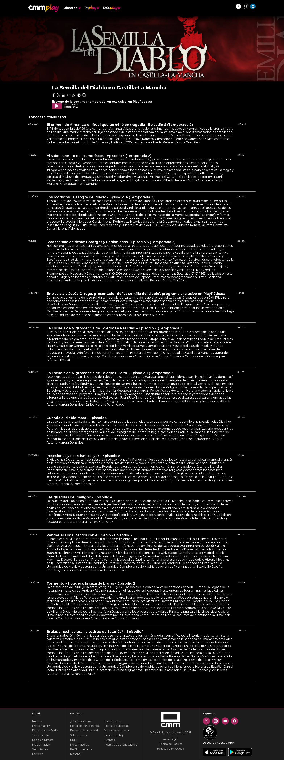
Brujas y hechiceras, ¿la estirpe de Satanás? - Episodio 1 (95, 632)
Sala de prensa (79, 735)
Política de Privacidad (170, 748)
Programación (41, 744)
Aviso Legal (170, 739)
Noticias (37, 721)
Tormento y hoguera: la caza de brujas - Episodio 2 (91, 583)
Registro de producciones (120, 744)
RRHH (74, 740)
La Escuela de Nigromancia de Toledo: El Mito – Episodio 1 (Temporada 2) (111, 373)
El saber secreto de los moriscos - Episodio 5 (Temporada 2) (99, 156)
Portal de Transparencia (85, 725)
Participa (37, 754)
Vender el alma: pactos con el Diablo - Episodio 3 (89, 535)
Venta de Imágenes (117, 730)
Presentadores (79, 744)
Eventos (109, 740)
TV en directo (40, 735)
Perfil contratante (81, 749)
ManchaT (76, 754)
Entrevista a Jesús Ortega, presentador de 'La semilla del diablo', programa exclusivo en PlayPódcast (136, 294)
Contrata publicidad (116, 725)
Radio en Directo (42, 740)
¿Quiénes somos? (81, 721)
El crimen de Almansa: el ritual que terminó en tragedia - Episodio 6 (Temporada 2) (120, 125)
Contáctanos (112, 721)
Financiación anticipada (84, 730)
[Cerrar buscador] (245, 6)
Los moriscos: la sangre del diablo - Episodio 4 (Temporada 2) (100, 197)
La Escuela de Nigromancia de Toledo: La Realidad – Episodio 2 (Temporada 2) (115, 328)
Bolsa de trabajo (114, 735)
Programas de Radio (45, 730)
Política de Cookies (170, 744)
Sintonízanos (40, 749)
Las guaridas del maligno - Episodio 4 (79, 497)
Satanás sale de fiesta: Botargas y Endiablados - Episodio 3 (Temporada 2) (111, 242)
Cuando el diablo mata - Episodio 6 (77, 418)
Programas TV (41, 725)
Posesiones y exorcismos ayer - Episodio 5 (83, 456)
